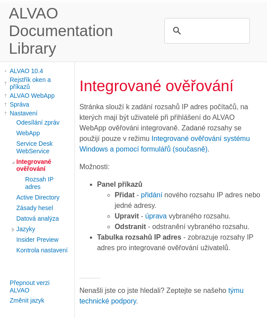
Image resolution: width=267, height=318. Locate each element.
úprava (157, 216)
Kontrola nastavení (42, 250)
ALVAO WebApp (32, 95)
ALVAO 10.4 (26, 70)
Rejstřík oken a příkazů (30, 83)
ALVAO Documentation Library (61, 30)
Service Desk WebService (34, 147)
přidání (152, 195)
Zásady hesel (34, 207)
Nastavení (23, 113)
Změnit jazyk (27, 300)
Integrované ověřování (33, 165)
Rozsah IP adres (39, 183)
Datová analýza (37, 218)
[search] (205, 31)
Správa (19, 104)
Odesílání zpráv (37, 122)
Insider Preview (37, 239)
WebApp (28, 133)
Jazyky (25, 229)
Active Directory (37, 197)
